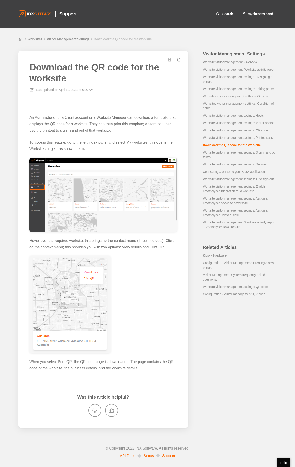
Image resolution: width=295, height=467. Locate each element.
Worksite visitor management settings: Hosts (233, 115)
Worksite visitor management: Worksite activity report (239, 69)
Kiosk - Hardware (215, 255)
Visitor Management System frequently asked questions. (234, 277)
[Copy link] (179, 60)
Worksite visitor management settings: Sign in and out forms (239, 155)
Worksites (35, 39)
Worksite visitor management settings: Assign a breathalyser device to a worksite (235, 201)
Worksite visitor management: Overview (230, 62)
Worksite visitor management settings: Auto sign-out (238, 179)
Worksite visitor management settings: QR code (235, 130)
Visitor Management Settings (68, 39)
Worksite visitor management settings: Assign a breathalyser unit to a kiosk (235, 213)
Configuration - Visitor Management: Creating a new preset (238, 265)
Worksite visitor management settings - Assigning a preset (237, 79)
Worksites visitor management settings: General (235, 96)
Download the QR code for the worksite (123, 39)
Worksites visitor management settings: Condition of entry (238, 106)
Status (149, 456)
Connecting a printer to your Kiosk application (234, 172)
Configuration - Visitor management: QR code (234, 294)
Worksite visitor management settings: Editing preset (238, 89)
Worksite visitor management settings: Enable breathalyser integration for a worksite (234, 189)
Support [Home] (68, 13)
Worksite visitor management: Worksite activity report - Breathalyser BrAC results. (239, 224)
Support (168, 456)
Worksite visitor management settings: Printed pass (238, 137)
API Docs (127, 456)
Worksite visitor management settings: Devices (235, 164)
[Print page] (169, 60)
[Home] (35, 13)
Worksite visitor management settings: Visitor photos (238, 123)
